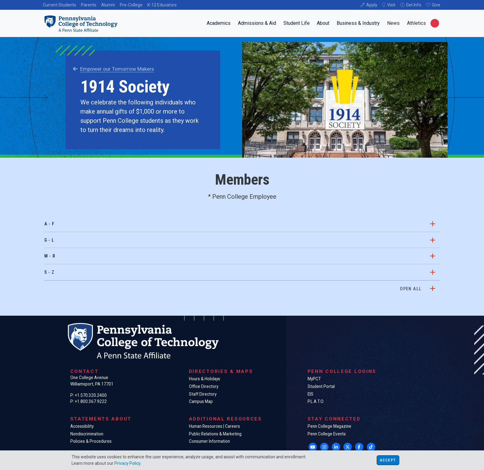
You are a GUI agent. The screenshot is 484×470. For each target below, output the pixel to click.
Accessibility (82, 426)
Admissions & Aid (257, 23)
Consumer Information (209, 441)
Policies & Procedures (91, 441)
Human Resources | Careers (214, 426)
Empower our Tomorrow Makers (113, 69)
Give (436, 4)
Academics (219, 23)
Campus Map (201, 401)
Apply (371, 4)
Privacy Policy (127, 463)
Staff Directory (202, 394)
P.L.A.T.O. (316, 401)
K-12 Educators (162, 4)
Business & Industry (358, 23)
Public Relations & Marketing (215, 433)
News (393, 23)
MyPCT (314, 378)
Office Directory (203, 386)
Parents (88, 4)
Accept (388, 460)
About (323, 23)
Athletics (416, 23)
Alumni (108, 4)
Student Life (296, 23)
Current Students (59, 4)
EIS (310, 394)
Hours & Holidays (204, 378)
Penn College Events (327, 433)
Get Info (413, 4)
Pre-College (131, 4)
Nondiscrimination (86, 433)
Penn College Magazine (329, 426)
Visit (391, 4)
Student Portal (321, 386)
